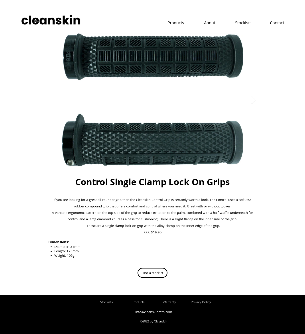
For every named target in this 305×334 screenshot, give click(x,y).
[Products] (138, 302)
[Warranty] (169, 302)
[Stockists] (106, 302)
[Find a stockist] (152, 273)
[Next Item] (253, 100)
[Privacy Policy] (201, 302)
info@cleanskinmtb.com (153, 312)
